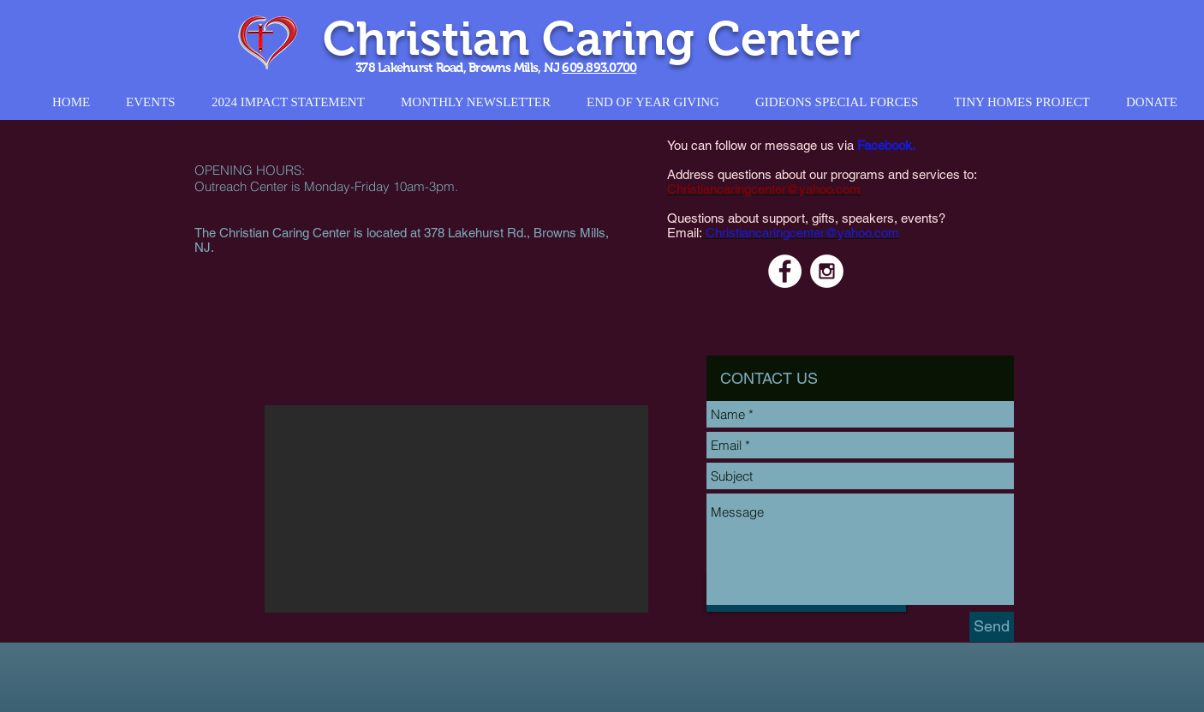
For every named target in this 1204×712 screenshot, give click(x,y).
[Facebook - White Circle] (785, 271)
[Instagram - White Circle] (826, 271)
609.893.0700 (599, 67)
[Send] (991, 627)
